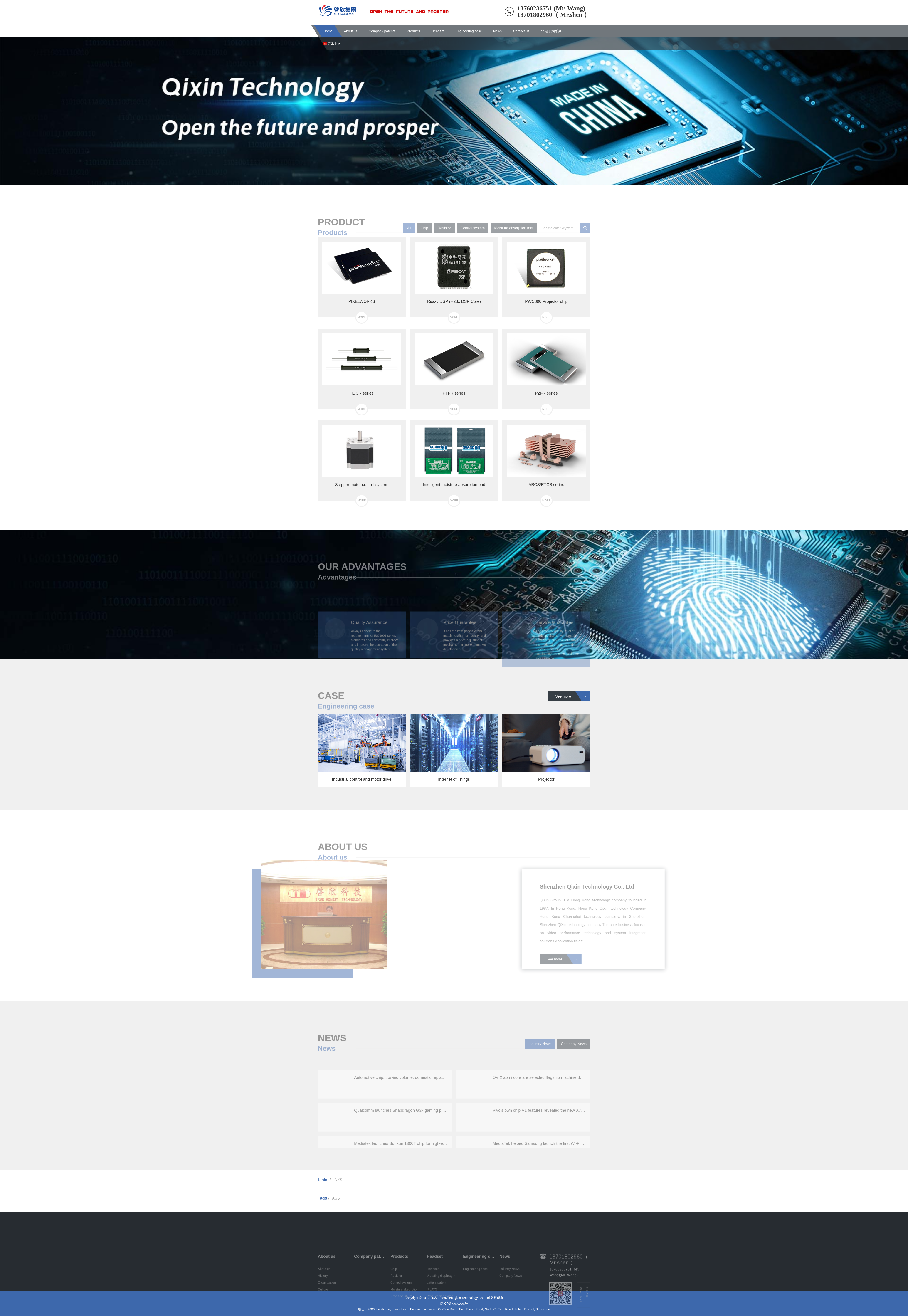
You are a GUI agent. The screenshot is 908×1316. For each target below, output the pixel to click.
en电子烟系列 (551, 31)
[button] (448, 181)
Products (413, 31)
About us (350, 31)
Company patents (382, 31)
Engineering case (469, 31)
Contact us (521, 31)
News (497, 31)
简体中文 (332, 44)
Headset (438, 31)
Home (328, 31)
